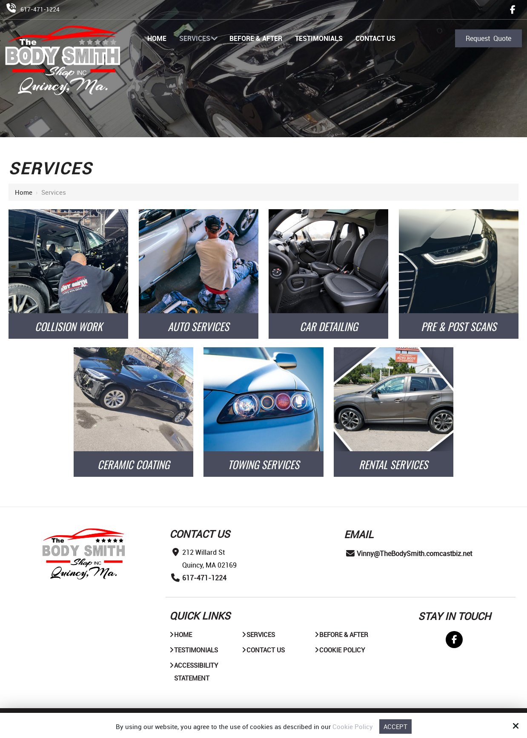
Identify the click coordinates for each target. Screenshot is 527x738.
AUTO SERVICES (198, 326)
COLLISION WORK (68, 326)
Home (23, 192)
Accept (395, 726)
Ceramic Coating (133, 464)
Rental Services (393, 464)
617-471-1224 (40, 9)
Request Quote (488, 38)
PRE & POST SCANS (458, 326)
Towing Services (263, 464)
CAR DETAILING (329, 326)
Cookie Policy (352, 726)
